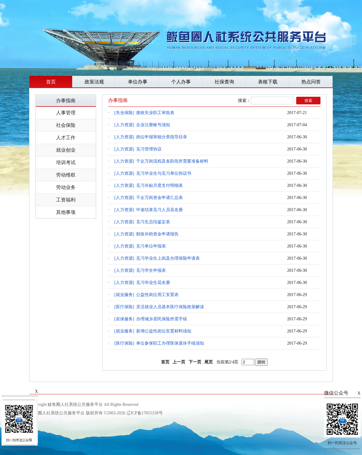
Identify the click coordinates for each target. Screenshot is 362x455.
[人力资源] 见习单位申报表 (140, 246)
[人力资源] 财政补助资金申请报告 (146, 234)
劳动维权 (65, 174)
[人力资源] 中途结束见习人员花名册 (148, 209)
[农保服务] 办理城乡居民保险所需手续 (150, 319)
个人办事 (181, 81)
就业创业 (65, 150)
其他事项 (65, 212)
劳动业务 (65, 187)
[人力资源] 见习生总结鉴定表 (142, 222)
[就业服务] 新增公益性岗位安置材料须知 (152, 331)
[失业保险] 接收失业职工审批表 (144, 112)
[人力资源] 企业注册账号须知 (142, 125)
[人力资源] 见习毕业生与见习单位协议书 (152, 173)
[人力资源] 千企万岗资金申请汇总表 (148, 197)
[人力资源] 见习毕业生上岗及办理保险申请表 (157, 258)
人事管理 (65, 112)
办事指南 (65, 100)
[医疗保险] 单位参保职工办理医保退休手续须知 (159, 343)
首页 (50, 81)
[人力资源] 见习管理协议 (138, 149)
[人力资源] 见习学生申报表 (140, 270)
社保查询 (224, 81)
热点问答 (311, 81)
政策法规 (94, 81)
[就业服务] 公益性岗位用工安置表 (146, 294)
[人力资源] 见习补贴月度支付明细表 (148, 185)
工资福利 (65, 199)
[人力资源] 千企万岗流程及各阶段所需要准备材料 (161, 161)
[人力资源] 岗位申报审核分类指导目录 (150, 137)
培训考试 (65, 162)
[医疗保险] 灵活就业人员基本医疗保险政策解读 (159, 307)
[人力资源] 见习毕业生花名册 (142, 282)
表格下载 (267, 81)
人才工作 (65, 137)
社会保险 (65, 125)
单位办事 (137, 81)
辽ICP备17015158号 (144, 413)
